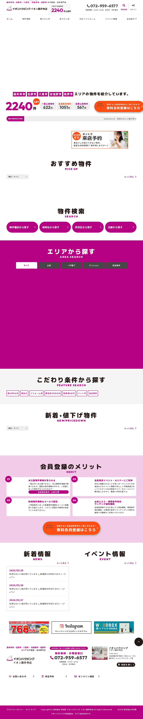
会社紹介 (131, 19)
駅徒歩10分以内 (53, 393)
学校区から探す (83, 227)
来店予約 (48, 676)
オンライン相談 (84, 676)
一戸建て (71, 265)
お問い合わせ (17, 676)
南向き (24, 393)
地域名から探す (50, 227)
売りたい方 (65, 19)
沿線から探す (115, 227)
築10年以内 (13, 393)
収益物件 (116, 265)
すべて (26, 265)
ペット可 (82, 393)
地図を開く (125, 664)
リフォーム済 (36, 393)
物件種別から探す (19, 227)
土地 (49, 265)
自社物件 (93, 393)
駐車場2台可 (69, 393)
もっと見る (129, 176)
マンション (94, 265)
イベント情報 (111, 19)
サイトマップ (31, 709)
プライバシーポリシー (15, 709)
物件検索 (26, 19)
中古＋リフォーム (87, 19)
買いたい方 (45, 19)
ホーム (10, 19)
